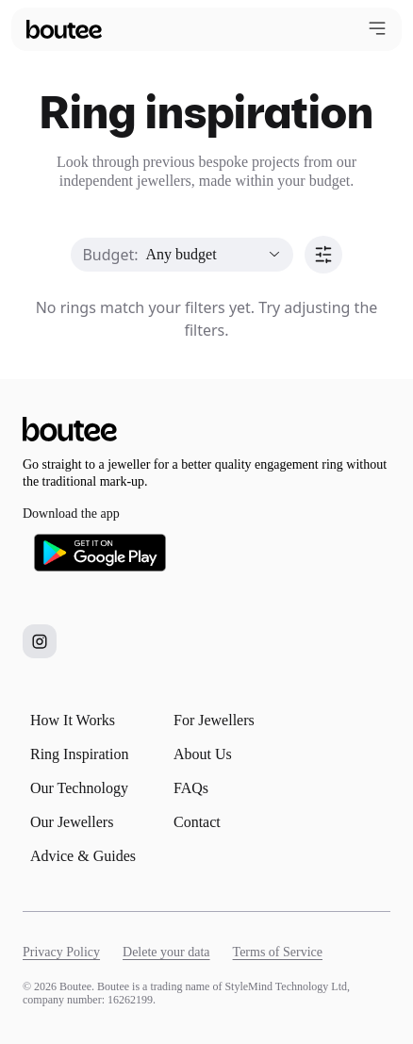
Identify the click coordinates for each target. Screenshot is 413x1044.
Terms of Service (277, 952)
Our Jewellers (71, 822)
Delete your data (166, 952)
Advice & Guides (83, 856)
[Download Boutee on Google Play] (100, 553)
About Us (202, 754)
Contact (197, 822)
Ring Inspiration (79, 754)
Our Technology (79, 788)
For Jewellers (214, 720)
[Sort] (323, 254)
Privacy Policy (61, 952)
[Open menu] (377, 28)
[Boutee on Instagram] (40, 641)
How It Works (72, 720)
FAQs (190, 788)
